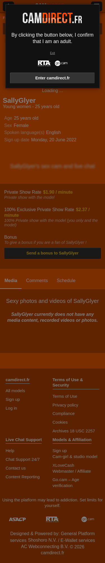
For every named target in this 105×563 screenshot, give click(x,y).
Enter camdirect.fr (52, 78)
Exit (52, 53)
